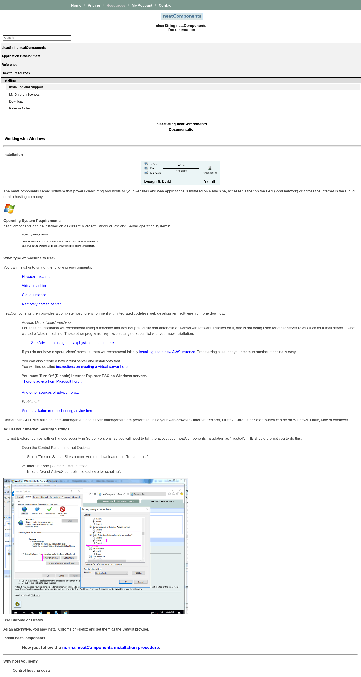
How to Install (294, 99)
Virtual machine (104, 190)
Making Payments (298, 235)
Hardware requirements (302, 193)
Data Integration (21, 90)
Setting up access (298, 110)
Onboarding (293, 251)
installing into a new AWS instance (237, 268)
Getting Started (296, 88)
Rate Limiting (294, 204)
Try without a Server (299, 135)
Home (76, 5)
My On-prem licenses (25, 204)
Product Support (296, 240)
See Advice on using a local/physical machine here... (144, 259)
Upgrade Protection (299, 221)
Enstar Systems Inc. (179, 671)
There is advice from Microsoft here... (122, 303)
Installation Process (299, 93)
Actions (15, 146)
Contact (165, 5)
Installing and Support (27, 197)
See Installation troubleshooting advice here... (129, 332)
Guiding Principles (23, 178)
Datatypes (17, 153)
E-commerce (19, 121)
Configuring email (297, 104)
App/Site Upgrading (299, 215)
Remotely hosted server (111, 209)
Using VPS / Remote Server (305, 188)
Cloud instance (104, 200)
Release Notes (20, 216)
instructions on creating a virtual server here (162, 288)
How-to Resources (23, 166)
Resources (116, 5)
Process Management (25, 96)
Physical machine (106, 181)
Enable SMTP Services (301, 177)
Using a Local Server (300, 157)
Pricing (94, 5)
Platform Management (25, 64)
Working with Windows (302, 141)
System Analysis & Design (304, 246)
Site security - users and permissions (36, 127)
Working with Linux (298, 146)
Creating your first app (25, 77)
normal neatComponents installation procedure (180, 579)
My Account (142, 5)
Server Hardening (297, 199)
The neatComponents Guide (30, 58)
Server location (295, 182)
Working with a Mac (299, 152)
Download (17, 210)
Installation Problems (300, 121)
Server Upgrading (297, 210)
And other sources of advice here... (120, 314)
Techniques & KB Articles (28, 172)
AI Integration (19, 115)
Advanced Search (22, 184)
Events (15, 108)
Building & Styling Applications (31, 84)
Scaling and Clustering (26, 102)
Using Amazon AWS (299, 116)
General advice (296, 171)
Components (19, 140)
